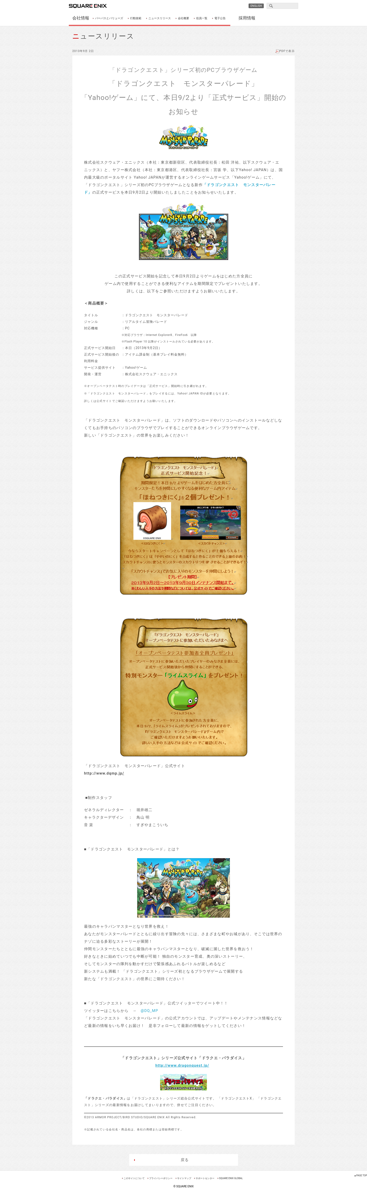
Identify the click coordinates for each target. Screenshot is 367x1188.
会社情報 (80, 17)
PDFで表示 (285, 51)
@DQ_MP (149, 1010)
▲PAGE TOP (360, 1175)
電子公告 (220, 18)
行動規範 (135, 18)
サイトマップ (184, 1178)
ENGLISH (256, 5)
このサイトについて (134, 1178)
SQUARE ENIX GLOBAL (231, 1178)
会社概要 (183, 18)
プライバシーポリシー (160, 1178)
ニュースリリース (159, 18)
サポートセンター (205, 1178)
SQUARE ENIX (93, 6)
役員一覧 (201, 18)
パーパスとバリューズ (109, 18)
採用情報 (247, 17)
